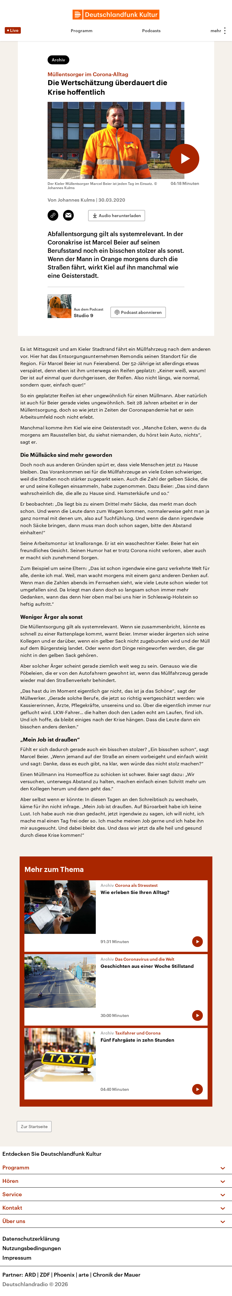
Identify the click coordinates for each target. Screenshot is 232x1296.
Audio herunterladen (120, 215)
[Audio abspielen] (184, 159)
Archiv (58, 59)
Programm (82, 30)
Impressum (17, 1257)
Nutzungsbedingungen (31, 1248)
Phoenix (66, 1274)
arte (86, 1274)
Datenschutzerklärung (30, 1238)
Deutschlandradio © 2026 (35, 1284)
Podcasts (151, 30)
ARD (32, 1274)
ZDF (47, 1274)
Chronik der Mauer (116, 1274)
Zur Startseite (34, 1126)
